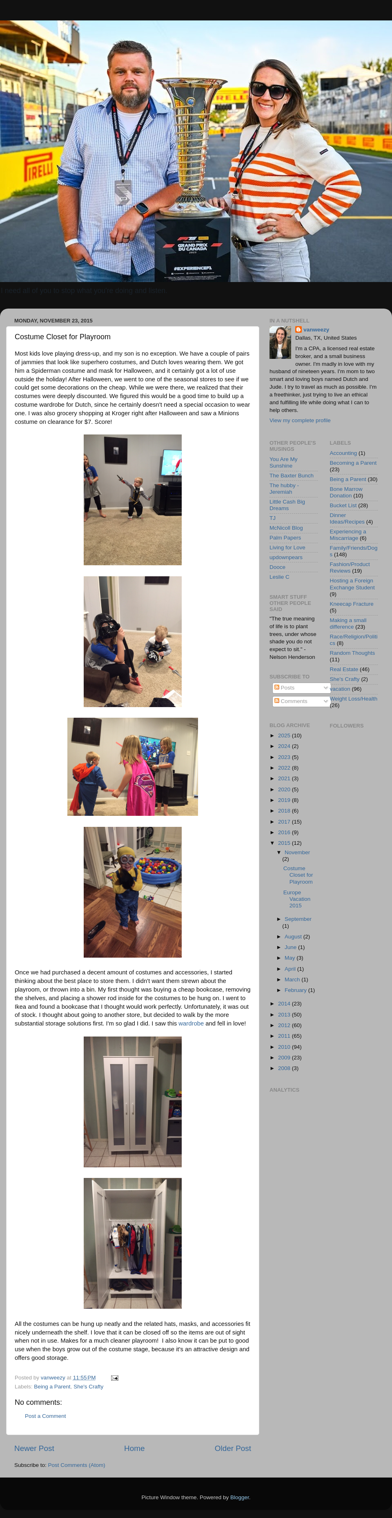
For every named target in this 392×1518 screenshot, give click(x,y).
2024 (285, 746)
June (291, 947)
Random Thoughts (352, 653)
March (293, 979)
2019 (285, 800)
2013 (285, 1015)
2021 (285, 778)
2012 (285, 1025)
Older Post (233, 1448)
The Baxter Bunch (292, 475)
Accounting (343, 453)
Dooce (277, 567)
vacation (340, 689)
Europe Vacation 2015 (297, 899)
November (297, 852)
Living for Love (287, 547)
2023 (285, 757)
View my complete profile (300, 420)
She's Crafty (88, 1387)
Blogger (239, 1497)
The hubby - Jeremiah (284, 488)
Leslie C (280, 577)
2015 (285, 843)
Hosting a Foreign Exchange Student (352, 584)
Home (134, 1448)
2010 (285, 1047)
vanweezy (316, 330)
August (294, 937)
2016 (285, 832)
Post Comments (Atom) (76, 1465)
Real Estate (344, 669)
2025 (285, 735)
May (290, 958)
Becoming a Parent (353, 463)
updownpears (286, 557)
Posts (284, 688)
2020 (285, 789)
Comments (290, 701)
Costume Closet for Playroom (298, 874)
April (291, 969)
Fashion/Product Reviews (350, 567)
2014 (285, 1004)
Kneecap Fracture (352, 604)
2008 (285, 1068)
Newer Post (34, 1448)
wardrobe (191, 1023)
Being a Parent (52, 1387)
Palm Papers (285, 538)
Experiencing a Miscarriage (348, 534)
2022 (285, 768)
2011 (285, 1036)
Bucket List (343, 505)
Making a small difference (348, 623)
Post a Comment (45, 1416)
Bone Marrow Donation (346, 492)
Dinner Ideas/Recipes (347, 518)
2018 (285, 811)
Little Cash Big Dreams (287, 505)
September (298, 919)
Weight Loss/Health (354, 699)
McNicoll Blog (286, 528)
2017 (285, 822)
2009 (285, 1058)
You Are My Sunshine (284, 462)
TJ (273, 518)
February (296, 990)
